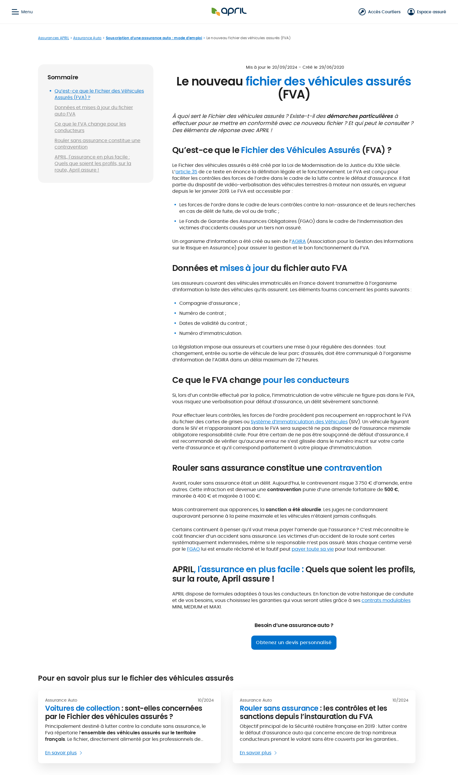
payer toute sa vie (313, 549)
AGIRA (299, 241)
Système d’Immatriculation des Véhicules (299, 421)
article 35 (186, 171)
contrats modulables (386, 600)
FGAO (193, 549)
